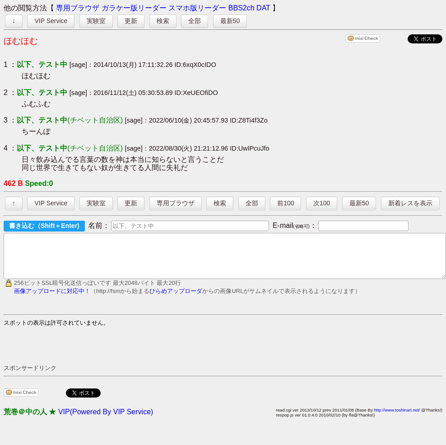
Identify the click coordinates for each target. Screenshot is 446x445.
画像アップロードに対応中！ (52, 299)
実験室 (96, 20)
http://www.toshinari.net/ (397, 418)
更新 (131, 20)
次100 (321, 203)
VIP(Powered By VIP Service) (105, 420)
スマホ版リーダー (197, 8)
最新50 (230, 20)
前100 (285, 203)
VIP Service (50, 20)
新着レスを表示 (410, 203)
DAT (263, 8)
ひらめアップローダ (175, 299)
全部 (194, 20)
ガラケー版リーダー (134, 8)
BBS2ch (241, 8)
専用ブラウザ (77, 8)
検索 (163, 20)
